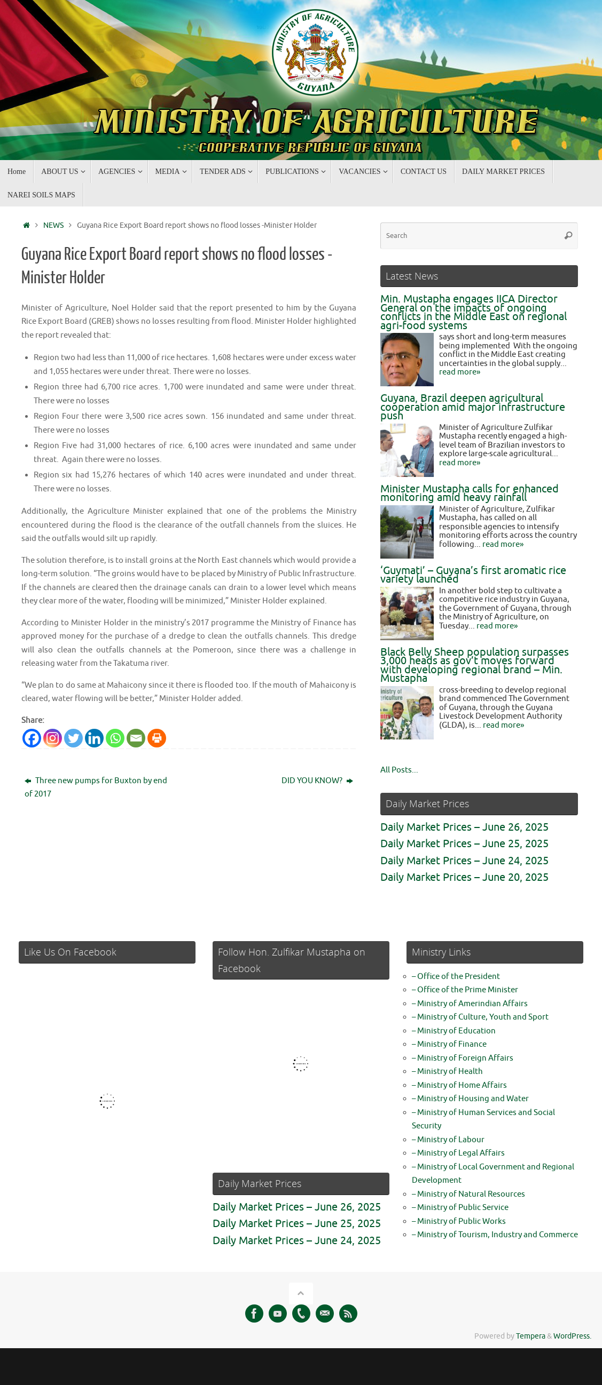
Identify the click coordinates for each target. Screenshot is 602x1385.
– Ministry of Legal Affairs (458, 1153)
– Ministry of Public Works (459, 1221)
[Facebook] (31, 738)
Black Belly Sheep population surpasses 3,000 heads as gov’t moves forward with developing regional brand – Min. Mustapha (474, 666)
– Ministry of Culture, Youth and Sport (480, 1017)
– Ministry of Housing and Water (470, 1099)
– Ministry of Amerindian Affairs (470, 1004)
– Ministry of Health (447, 1071)
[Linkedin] (94, 738)
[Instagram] (52, 738)
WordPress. (572, 1336)
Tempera (530, 1336)
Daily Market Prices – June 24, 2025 (464, 860)
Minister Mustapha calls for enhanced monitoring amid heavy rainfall (469, 493)
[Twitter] (73, 738)
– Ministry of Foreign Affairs (462, 1058)
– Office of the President (456, 977)
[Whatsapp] (115, 738)
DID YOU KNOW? (317, 781)
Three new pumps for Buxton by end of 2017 (96, 788)
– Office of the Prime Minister (465, 990)
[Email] (136, 738)
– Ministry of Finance (449, 1044)
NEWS (53, 225)
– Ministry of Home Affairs (459, 1085)
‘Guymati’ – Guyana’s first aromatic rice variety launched (473, 575)
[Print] (156, 738)
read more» (459, 372)
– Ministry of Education (454, 1031)
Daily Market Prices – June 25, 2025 (464, 843)
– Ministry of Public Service (460, 1208)
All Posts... (399, 770)
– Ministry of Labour (448, 1140)
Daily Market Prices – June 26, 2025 (464, 827)
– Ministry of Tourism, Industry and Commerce (495, 1235)
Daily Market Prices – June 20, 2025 (464, 877)
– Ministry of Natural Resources (468, 1194)
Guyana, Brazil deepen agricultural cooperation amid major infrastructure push (472, 407)
